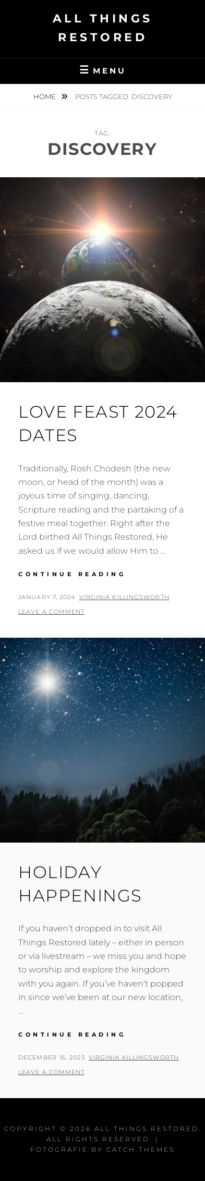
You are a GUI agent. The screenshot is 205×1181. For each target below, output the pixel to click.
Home (45, 96)
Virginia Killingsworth (124, 597)
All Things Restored (146, 1129)
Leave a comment (51, 611)
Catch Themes (140, 1149)
